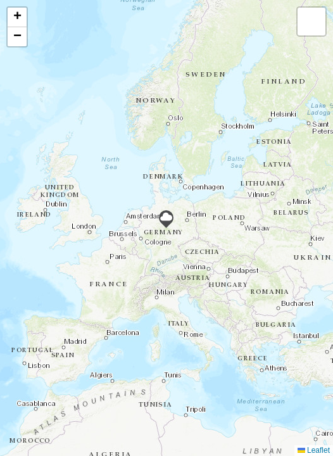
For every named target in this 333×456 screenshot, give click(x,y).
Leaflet (314, 450)
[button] (166, 219)
